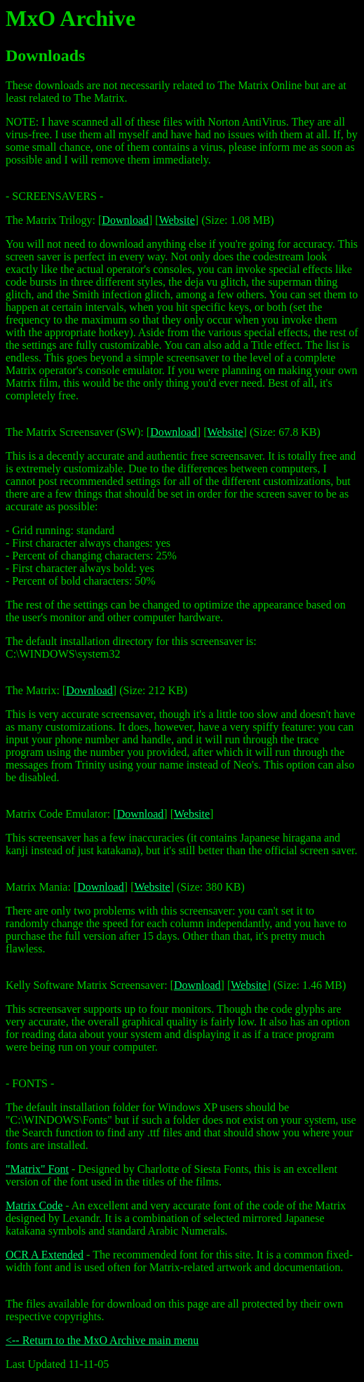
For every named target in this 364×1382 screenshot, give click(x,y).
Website (177, 220)
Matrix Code (34, 1205)
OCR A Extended (44, 1255)
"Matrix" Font (37, 1169)
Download (125, 220)
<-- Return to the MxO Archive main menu (102, 1340)
